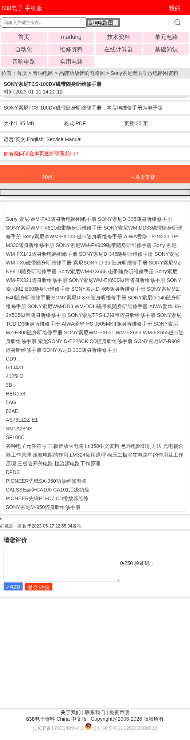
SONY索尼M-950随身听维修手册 (43, 507)
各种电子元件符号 (26, 446)
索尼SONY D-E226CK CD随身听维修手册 (85, 341)
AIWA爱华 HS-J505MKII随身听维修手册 (107, 324)
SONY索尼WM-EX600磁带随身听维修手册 (117, 280)
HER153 (15, 394)
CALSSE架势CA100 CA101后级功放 (47, 490)
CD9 (11, 359)
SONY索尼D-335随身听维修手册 (135, 219)
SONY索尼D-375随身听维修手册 (89, 298)
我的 (175, 8)
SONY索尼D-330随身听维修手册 (80, 350)
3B (9, 385)
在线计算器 (118, 49)
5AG (11, 402)
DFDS (13, 472)
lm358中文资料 (102, 446)
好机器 (6, 526)
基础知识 (166, 49)
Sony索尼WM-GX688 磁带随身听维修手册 (106, 271)
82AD (12, 411)
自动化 (23, 49)
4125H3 (15, 376)
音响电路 (23, 62)
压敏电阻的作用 (50, 455)
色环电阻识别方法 (141, 446)
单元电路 (166, 37)
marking (71, 37)
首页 (23, 37)
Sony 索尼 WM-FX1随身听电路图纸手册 (52, 219)
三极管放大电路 (66, 446)
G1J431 (15, 367)
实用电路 (71, 62)
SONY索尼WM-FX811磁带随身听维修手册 (54, 228)
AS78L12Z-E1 (22, 420)
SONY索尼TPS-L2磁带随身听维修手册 (111, 315)
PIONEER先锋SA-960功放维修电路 (46, 481)
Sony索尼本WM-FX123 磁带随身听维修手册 (73, 236)
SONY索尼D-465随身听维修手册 (108, 289)
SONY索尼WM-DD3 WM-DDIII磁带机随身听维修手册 (88, 306)
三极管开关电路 (35, 463)
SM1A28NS (19, 428)
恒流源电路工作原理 (77, 463)
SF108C (15, 437)
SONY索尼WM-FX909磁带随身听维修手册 (104, 245)
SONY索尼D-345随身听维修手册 (116, 254)
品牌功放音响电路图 (82, 73)
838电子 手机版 (21, 8)
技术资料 (118, 37)
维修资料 (71, 49)
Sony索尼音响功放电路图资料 (144, 73)
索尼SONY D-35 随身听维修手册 (110, 263)
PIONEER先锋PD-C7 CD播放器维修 (47, 498)
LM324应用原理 (88, 455)
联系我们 (95, 719)
